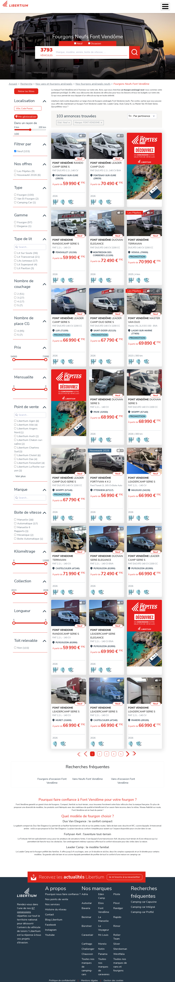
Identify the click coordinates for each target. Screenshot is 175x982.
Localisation (24, 99)
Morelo (102, 942)
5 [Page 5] (120, 752)
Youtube (50, 933)
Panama (102, 952)
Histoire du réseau (55, 908)
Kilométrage (24, 549)
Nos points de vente (56, 897)
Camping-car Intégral (143, 905)
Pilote (116, 892)
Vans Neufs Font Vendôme (87, 777)
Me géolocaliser (25, 115)
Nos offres (23, 162)
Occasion (96, 42)
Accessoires (80, 5)
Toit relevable (25, 638)
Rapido (117, 915)
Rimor (116, 924)
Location (106, 5)
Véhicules (52, 5)
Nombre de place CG (23, 319)
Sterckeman (120, 947)
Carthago (86, 942)
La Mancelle (103, 917)
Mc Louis (103, 933)
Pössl (116, 901)
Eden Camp (101, 894)
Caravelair (87, 933)
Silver (116, 942)
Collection (22, 579)
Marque (20, 487)
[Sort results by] (142, 114)
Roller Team (116, 935)
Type (18, 186)
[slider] (13, 358)
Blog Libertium (53, 918)
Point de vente (26, 405)
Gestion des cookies (114, 978)
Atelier (94, 5)
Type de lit (23, 237)
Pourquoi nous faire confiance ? (63, 892)
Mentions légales (89, 978)
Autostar (86, 901)
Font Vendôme (103, 908)
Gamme (21, 213)
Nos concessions (154, 6)
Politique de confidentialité (62, 978)
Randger (118, 906)
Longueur (22, 609)
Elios (100, 901)
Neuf (79, 42)
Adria (84, 892)
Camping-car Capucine (143, 900)
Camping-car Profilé (142, 910)
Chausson (87, 952)
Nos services (65, 5)
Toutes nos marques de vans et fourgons (120, 963)
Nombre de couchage (23, 282)
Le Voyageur (103, 926)
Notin (101, 947)
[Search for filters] (30, 245)
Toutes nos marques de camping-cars (87, 965)
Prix (17, 345)
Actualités (137, 5)
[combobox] (98, 49)
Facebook (50, 923)
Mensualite (23, 375)
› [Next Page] (127, 752)
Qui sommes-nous (118, 5)
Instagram (51, 928)
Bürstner (86, 924)
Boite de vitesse (27, 510)
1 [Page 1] (92, 752)
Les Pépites (38, 5)
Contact (168, 4)
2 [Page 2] (99, 752)
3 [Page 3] (106, 752)
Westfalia (118, 952)
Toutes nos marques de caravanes (103, 965)
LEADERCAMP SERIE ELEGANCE (102, 632)
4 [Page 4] (113, 752)
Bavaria (85, 906)
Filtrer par (22, 142)
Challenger (87, 947)
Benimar (86, 915)
